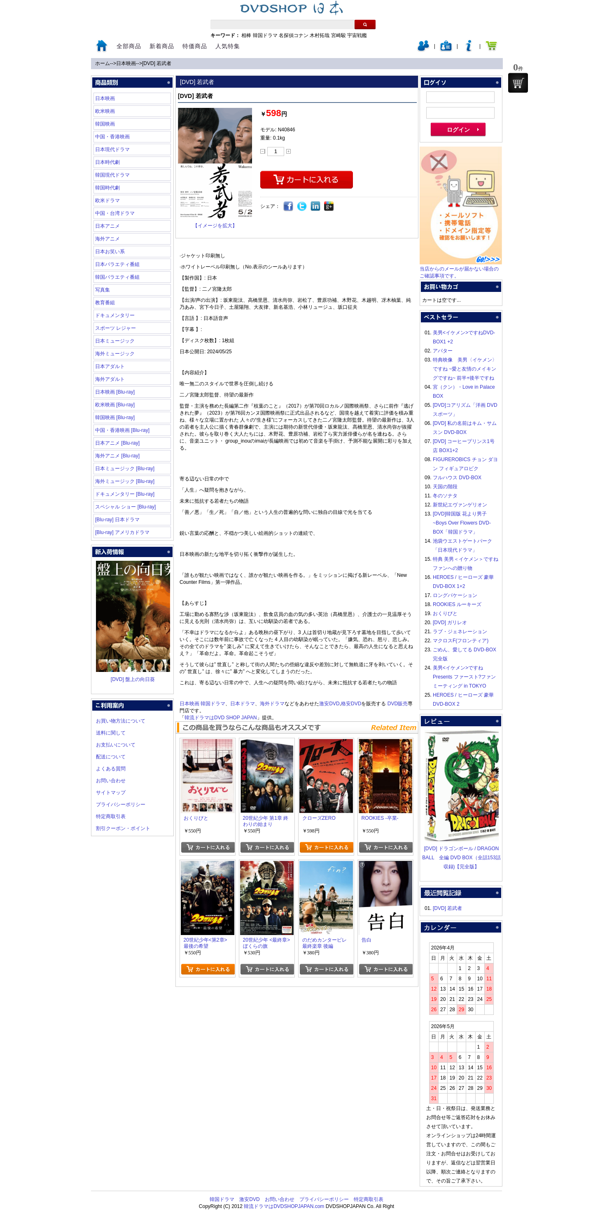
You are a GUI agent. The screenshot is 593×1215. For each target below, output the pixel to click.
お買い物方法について (120, 721)
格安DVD (351, 704)
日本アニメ (107, 226)
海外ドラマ (272, 704)
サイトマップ (111, 792)
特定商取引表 (111, 816)
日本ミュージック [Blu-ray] (124, 468)
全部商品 (129, 46)
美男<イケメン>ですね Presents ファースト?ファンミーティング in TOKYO (464, 677)
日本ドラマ (242, 704)
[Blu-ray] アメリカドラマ (122, 532)
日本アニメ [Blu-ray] (117, 443)
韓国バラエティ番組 (117, 277)
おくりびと (445, 613)
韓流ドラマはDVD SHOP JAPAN (220, 718)
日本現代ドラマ (112, 149)
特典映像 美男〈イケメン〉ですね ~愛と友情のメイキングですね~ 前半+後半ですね (465, 369)
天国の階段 (445, 487)
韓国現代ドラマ (112, 175)
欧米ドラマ (107, 200)
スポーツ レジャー (115, 328)
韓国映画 (105, 124)
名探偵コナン (293, 35)
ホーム (102, 63)
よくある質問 (111, 769)
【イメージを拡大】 (215, 226)
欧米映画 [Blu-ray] (115, 405)
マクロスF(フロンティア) (460, 641)
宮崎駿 (338, 35)
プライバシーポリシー (120, 804)
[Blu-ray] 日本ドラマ (117, 519)
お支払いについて (115, 745)
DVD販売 (398, 704)
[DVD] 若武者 (156, 63)
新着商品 (161, 46)
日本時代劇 (107, 162)
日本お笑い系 (110, 251)
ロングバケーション (455, 595)
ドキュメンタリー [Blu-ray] (124, 494)
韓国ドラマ (265, 35)
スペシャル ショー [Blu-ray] (125, 507)
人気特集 (227, 46)
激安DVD (329, 704)
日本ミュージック (115, 341)
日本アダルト (110, 366)
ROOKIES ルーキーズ (457, 604)
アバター (443, 351)
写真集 (102, 290)
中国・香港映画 (112, 137)
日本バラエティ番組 (117, 264)
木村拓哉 (319, 35)
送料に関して (111, 733)
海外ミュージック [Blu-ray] (124, 481)
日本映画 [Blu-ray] (115, 392)
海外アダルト (110, 379)
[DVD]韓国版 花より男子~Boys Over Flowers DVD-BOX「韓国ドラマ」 (462, 523)
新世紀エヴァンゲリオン (460, 505)
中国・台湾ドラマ (115, 213)
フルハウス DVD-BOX (457, 477)
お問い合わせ (111, 781)
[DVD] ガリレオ (450, 622)
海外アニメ (107, 239)
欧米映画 (105, 111)
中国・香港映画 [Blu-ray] (122, 430)
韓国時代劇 (107, 188)
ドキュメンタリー (115, 315)
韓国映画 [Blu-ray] (115, 417)
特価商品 (194, 46)
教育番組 (105, 302)
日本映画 (126, 63)
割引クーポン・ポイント (123, 828)
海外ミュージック (115, 354)
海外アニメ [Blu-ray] (117, 456)
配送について (111, 757)
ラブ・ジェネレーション (460, 631)
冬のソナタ (445, 496)
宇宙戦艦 (357, 35)
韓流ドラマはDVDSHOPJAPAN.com (284, 1206)
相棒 (246, 35)
